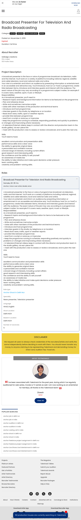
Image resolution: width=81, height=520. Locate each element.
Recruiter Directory (8, 487)
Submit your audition (48, 467)
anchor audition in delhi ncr (13, 423)
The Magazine (45, 460)
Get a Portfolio (7, 470)
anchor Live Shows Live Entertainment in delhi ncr (21, 447)
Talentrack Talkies (47, 464)
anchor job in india (10, 420)
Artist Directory (7, 477)
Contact (33, 500)
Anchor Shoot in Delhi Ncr (14, 292)
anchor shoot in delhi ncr (12, 433)
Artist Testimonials (8, 474)
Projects (4, 460)
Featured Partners (8, 467)
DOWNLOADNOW (76, 4)
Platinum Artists (7, 464)
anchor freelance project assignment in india (20, 444)
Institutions (74, 500)
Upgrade (43, 477)
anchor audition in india (12, 427)
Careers (25, 500)
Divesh (40, 392)
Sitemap (40, 504)
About (5, 500)
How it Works (15, 500)
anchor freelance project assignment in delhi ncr (21, 440)
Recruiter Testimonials (10, 480)
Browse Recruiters (8, 484)
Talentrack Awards (47, 470)
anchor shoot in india (11, 437)
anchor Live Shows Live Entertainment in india (20, 451)
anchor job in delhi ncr (11, 416)
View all (40, 400)
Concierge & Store (60, 500)
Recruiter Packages (47, 480)
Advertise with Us (45, 500)
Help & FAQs (44, 484)
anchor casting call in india (13, 430)
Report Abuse (45, 474)
